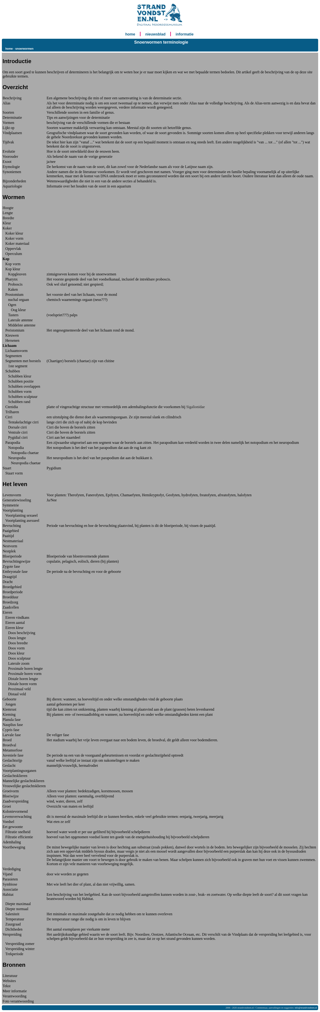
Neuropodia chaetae (21, 463)
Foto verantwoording (18, 1001)
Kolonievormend (15, 811)
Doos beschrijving (19, 633)
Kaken (10, 289)
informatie (184, 34)
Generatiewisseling (17, 500)
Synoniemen (12, 172)
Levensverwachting (17, 817)
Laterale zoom (16, 663)
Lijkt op (8, 128)
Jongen (9, 704)
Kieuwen (11, 335)
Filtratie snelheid (16, 832)
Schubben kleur (17, 376)
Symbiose (10, 884)
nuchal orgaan (16, 300)
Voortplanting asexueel (21, 520)
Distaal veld (14, 694)
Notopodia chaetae (21, 453)
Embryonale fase (15, 572)
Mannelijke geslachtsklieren (23, 781)
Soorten (8, 112)
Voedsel (8, 822)
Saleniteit (11, 914)
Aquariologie (12, 186)
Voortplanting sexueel (20, 515)
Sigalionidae (195, 407)
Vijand (8, 874)
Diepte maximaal (17, 904)
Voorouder (10, 156)
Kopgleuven (14, 274)
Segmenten (12, 356)
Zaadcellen (11, 607)
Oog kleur (14, 310)
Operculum (12, 254)
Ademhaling (12, 842)
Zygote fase (11, 566)
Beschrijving (12, 98)
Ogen (9, 305)
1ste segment (15, 366)
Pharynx (10, 279)
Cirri (7, 417)
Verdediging (12, 869)
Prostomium (13, 295)
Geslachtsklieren (15, 776)
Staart (7, 468)
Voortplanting (13, 510)
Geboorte (9, 699)
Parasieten (10, 879)
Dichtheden (12, 929)
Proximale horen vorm (22, 674)
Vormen (8, 123)
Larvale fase (12, 735)
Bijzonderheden (14, 181)
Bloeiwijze (11, 796)
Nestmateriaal (13, 541)
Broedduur (10, 597)
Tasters (11, 315)
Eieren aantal (14, 623)
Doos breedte (15, 643)
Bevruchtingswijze (16, 561)
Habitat (8, 894)
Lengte (8, 213)
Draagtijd (9, 577)
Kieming (9, 714)
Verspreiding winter (19, 949)
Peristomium (13, 330)
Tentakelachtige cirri (20, 422)
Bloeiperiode (12, 556)
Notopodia (13, 448)
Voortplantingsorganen (19, 771)
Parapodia (11, 443)
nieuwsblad (155, 34)
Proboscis (12, 284)
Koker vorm (13, 238)
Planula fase (12, 720)
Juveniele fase (13, 755)
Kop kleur (11, 269)
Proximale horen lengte (23, 668)
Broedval (9, 745)
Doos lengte (14, 638)
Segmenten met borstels (22, 361)
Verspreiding (12, 934)
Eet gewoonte (13, 827)
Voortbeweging (14, 847)
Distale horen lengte (20, 679)
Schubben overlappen (21, 386)
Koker (7, 228)
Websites (9, 981)
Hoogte (8, 208)
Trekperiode (13, 954)
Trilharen (11, 412)
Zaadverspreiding (16, 801)
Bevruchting (12, 526)
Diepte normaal (15, 909)
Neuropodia (14, 458)
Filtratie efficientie (18, 837)
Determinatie (12, 117)
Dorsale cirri (15, 427)
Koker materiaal (16, 243)
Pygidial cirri (15, 437)
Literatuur (10, 976)
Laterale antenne (18, 320)
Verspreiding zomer (18, 944)
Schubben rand (16, 402)
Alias (6, 103)
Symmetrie (11, 505)
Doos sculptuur (17, 658)
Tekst (6, 986)
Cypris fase (11, 730)
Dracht (8, 582)
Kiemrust (9, 709)
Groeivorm (11, 791)
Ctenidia (10, 407)
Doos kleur (14, 653)
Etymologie (11, 167)
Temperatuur (13, 919)
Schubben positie (18, 381)
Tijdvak (8, 142)
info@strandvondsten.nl (306, 1007)
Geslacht (9, 765)
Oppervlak (12, 249)
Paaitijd (8, 536)
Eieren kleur (13, 628)
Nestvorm (10, 546)
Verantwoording (14, 996)
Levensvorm (12, 495)
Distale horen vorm (20, 684)
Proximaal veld (17, 689)
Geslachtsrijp (12, 760)
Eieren (7, 612)
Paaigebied (11, 531)
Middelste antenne (19, 325)
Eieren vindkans (16, 617)
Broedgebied (12, 587)
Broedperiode (13, 592)
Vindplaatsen (12, 133)
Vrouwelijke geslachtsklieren (24, 786)
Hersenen (11, 340)
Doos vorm (14, 648)
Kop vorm (11, 264)
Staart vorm (13, 473)
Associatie (10, 889)
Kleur (7, 223)
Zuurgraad (12, 924)
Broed (7, 740)
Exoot (7, 162)
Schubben (11, 371)
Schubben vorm (17, 391)
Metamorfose (12, 750)
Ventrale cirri (15, 432)
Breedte (8, 218)
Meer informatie (15, 991)
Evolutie (9, 151)
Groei (7, 806)
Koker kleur (13, 233)
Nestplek (9, 551)
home (130, 34)
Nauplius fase (13, 725)
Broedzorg (10, 602)
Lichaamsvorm (15, 351)
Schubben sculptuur (20, 397)
